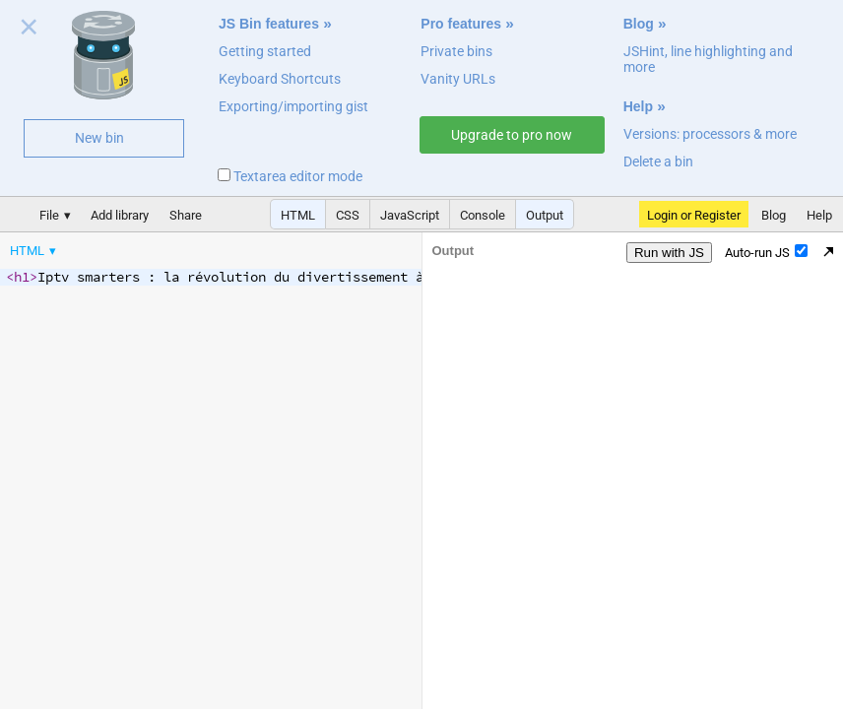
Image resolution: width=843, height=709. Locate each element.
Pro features (461, 24)
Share (185, 215)
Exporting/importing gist (293, 106)
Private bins (456, 51)
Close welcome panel (29, 30)
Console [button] (482, 215)
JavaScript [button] (409, 215)
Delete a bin (658, 161)
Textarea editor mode (290, 176)
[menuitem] (34, 250)
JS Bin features (269, 24)
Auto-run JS (766, 252)
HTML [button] (298, 215)
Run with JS (669, 252)
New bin (99, 138)
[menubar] (157, 246)
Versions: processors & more (710, 134)
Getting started (265, 51)
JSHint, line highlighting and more (708, 59)
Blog (638, 24)
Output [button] (544, 215)
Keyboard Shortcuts (280, 79)
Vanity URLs (458, 79)
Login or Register (694, 215)
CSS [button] (347, 215)
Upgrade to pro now (511, 135)
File (49, 215)
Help (638, 106)
